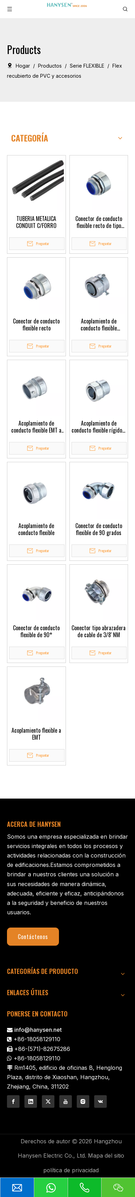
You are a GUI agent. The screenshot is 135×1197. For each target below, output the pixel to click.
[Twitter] (48, 1101)
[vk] (100, 1101)
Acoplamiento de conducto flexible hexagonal (99, 324)
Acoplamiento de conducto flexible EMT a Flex (36, 427)
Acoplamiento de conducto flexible (36, 529)
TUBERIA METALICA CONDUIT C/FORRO (36, 222)
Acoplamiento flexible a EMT (36, 734)
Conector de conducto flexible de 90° (36, 631)
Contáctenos (33, 936)
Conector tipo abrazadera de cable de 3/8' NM (99, 631)
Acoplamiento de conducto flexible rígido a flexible (99, 427)
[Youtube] (65, 1101)
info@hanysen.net (38, 1029)
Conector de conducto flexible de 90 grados (98, 529)
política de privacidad (71, 1170)
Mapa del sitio (106, 1155)
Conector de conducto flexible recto (36, 324)
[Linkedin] (30, 1101)
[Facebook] (13, 1101)
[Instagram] (83, 1101)
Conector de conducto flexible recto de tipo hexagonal (98, 222)
